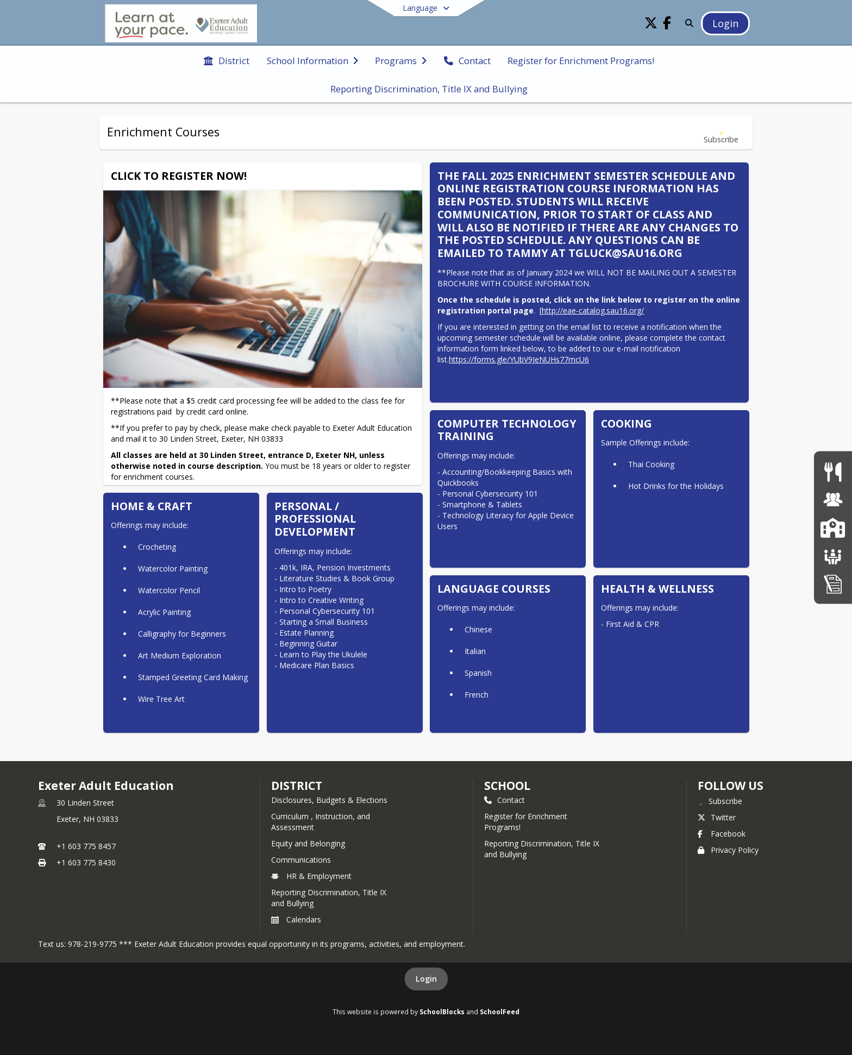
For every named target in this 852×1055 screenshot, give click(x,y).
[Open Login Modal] (725, 23)
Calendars (296, 919)
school (507, 785)
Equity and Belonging (308, 843)
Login (426, 979)
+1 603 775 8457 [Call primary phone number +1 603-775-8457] (86, 846)
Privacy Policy (728, 850)
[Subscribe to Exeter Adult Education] (720, 801)
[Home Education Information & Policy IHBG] (833, 583)
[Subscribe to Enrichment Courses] (721, 132)
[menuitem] (226, 60)
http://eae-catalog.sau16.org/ (593, 310)
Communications (301, 860)
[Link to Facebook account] (667, 25)
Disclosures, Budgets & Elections (329, 800)
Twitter (717, 817)
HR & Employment (311, 876)
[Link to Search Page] (687, 23)
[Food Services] (832, 471)
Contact (504, 800)
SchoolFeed (499, 1011)
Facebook (722, 833)
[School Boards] (833, 555)
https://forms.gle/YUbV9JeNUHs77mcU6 (519, 359)
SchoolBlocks (442, 1011)
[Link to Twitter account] (651, 25)
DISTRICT (296, 785)
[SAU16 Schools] (832, 527)
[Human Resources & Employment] (833, 499)
